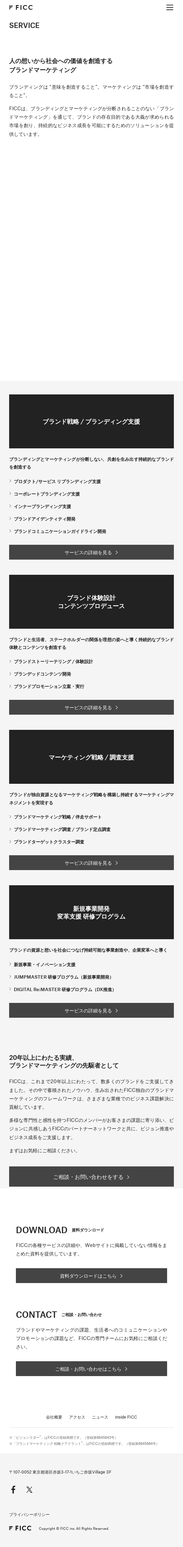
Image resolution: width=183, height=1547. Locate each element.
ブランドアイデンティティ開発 (44, 519)
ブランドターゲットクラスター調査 (49, 841)
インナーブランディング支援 (42, 506)
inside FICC (126, 1417)
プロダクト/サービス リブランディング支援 (57, 481)
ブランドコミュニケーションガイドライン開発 (60, 531)
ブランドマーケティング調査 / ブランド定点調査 (62, 829)
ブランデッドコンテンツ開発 (42, 674)
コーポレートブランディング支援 (47, 494)
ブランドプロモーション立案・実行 (49, 686)
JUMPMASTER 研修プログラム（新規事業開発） (64, 977)
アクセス (77, 1417)
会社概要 (54, 1417)
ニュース (100, 1417)
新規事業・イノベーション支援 (44, 964)
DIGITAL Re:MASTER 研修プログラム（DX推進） (65, 989)
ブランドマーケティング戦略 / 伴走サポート (58, 817)
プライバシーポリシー (29, 1514)
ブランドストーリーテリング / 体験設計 (53, 661)
